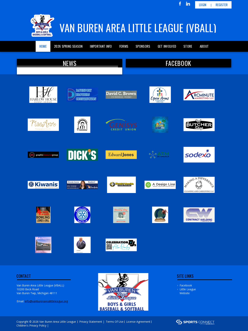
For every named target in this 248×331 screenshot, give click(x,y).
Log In (55, 325)
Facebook (186, 285)
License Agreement (138, 321)
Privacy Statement (90, 321)
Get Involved (167, 46)
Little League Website (188, 291)
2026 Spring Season (68, 46)
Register (222, 5)
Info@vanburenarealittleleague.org (46, 301)
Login (203, 5)
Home (43, 46)
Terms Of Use (114, 321)
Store (187, 46)
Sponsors (143, 46)
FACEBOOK (178, 63)
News (69, 63)
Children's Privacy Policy (31, 325)
